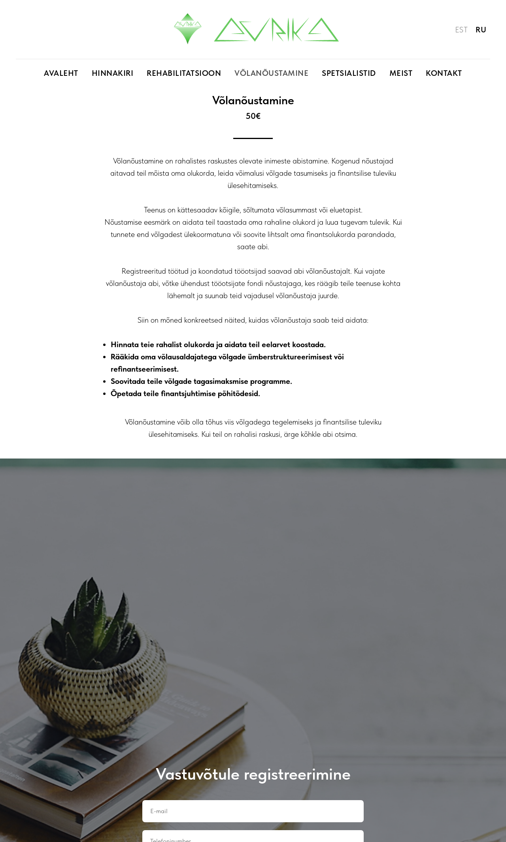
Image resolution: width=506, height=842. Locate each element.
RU (481, 29)
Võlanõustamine (271, 73)
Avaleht (61, 73)
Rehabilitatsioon (184, 73)
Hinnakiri (113, 73)
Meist (401, 73)
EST (461, 29)
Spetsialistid (349, 73)
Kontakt (444, 73)
